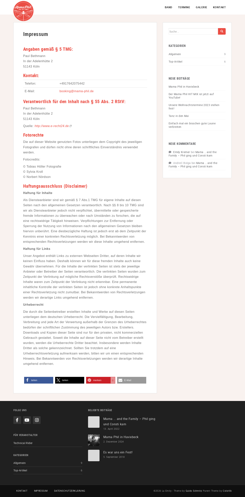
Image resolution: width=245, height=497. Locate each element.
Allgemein (175, 54)
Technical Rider (23, 443)
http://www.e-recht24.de (52, 126)
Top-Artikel (175, 61)
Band (168, 7)
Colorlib (227, 490)
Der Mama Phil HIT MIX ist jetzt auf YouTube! (191, 95)
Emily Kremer (181, 152)
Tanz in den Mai (179, 116)
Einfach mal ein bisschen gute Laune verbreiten (192, 125)
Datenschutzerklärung (69, 490)
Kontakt (219, 7)
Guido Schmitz (194, 490)
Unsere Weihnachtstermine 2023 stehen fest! (194, 106)
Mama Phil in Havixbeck (184, 86)
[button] (38, 380)
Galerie (201, 7)
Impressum (41, 490)
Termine (184, 7)
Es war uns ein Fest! (117, 452)
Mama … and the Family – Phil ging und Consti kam (192, 153)
